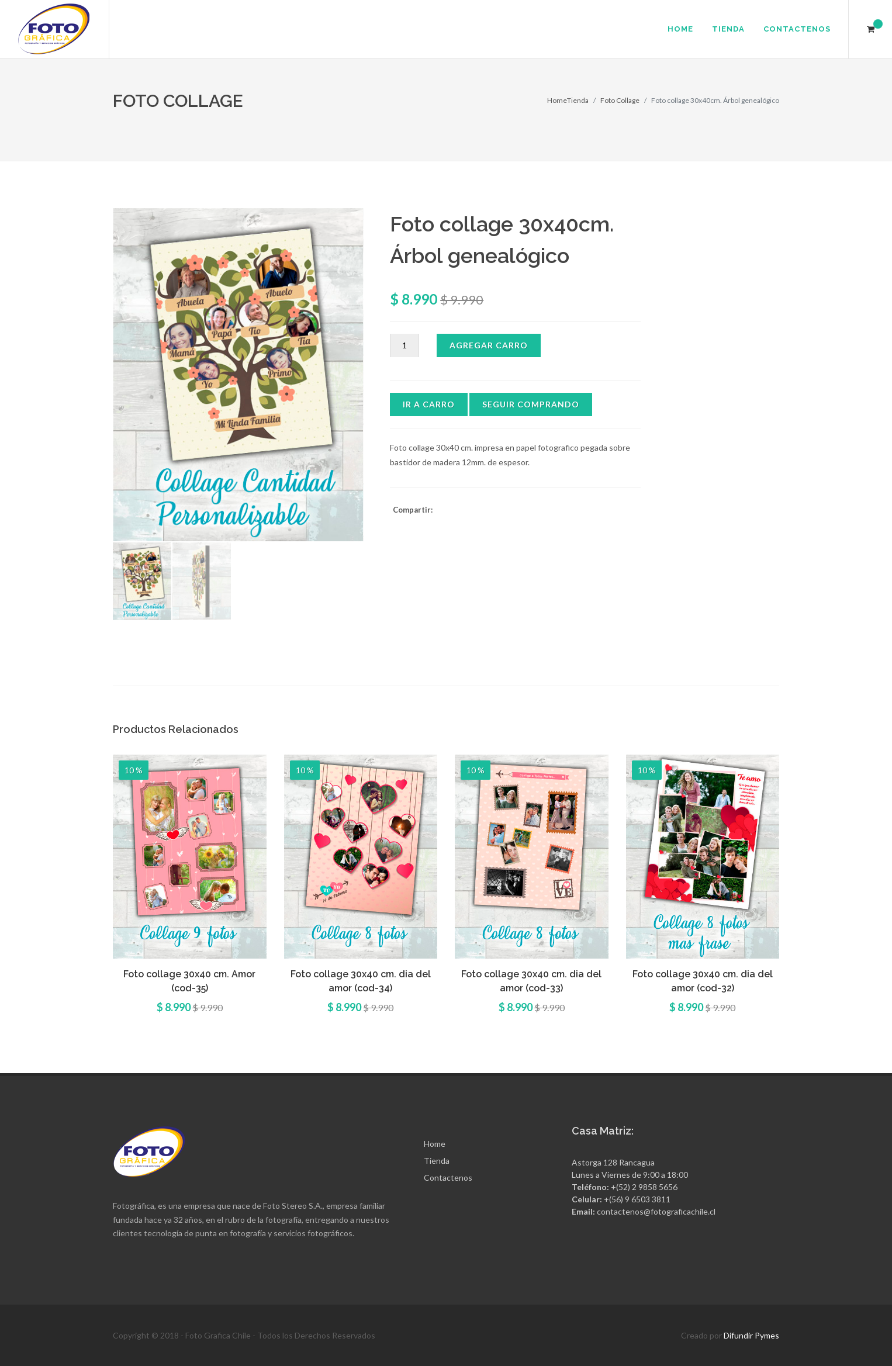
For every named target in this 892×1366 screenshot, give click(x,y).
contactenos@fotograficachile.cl (656, 1211)
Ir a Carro (429, 404)
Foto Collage (619, 100)
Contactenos (448, 1177)
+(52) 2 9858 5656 (644, 1187)
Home (557, 100)
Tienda (578, 100)
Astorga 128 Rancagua (613, 1162)
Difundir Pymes (751, 1335)
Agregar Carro (489, 345)
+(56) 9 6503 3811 (637, 1199)
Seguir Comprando (530, 404)
